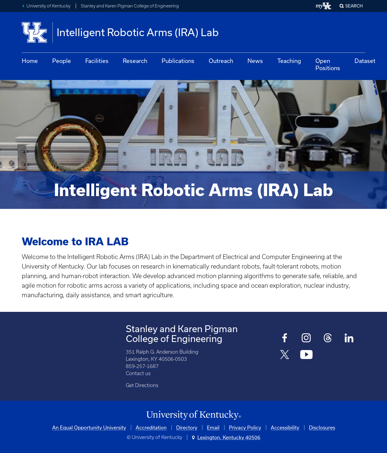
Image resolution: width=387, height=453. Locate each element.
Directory (186, 427)
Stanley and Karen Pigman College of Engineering (130, 6)
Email (213, 427)
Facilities (97, 60)
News (255, 60)
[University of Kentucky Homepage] (193, 415)
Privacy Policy (245, 427)
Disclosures (322, 427)
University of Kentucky (48, 6)
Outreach (221, 60)
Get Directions (142, 385)
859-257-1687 (142, 366)
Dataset (365, 60)
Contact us (138, 373)
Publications (178, 60)
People (61, 60)
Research (135, 60)
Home (30, 60)
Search (354, 5)
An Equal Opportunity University (89, 427)
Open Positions (327, 64)
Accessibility (285, 427)
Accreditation (151, 427)
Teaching (289, 60)
